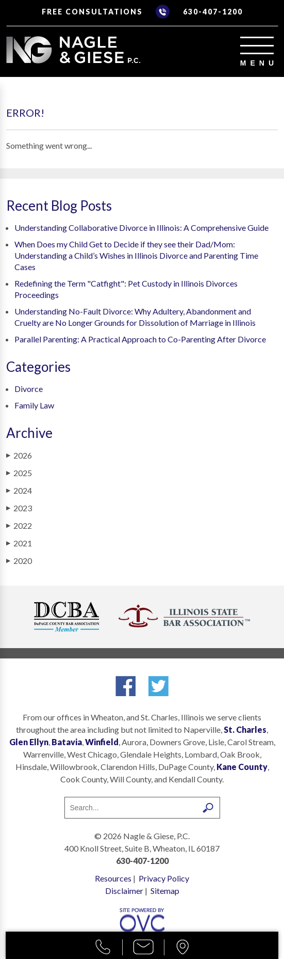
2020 (19, 561)
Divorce (28, 389)
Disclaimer (124, 890)
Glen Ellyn (28, 742)
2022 (19, 525)
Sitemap (165, 890)
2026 (19, 455)
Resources (113, 878)
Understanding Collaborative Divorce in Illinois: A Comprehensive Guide (141, 227)
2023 (19, 508)
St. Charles (245, 729)
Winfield (102, 742)
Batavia (67, 742)
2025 (19, 473)
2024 (19, 490)
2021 (19, 543)
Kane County (242, 767)
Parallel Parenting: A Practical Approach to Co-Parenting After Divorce (140, 339)
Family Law (34, 405)
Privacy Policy (164, 878)
